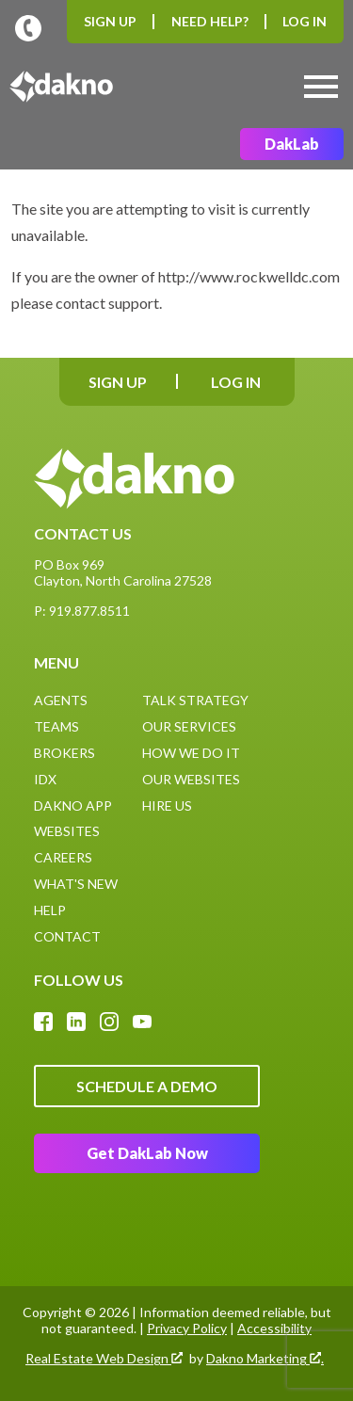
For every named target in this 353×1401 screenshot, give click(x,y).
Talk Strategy (195, 700)
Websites (67, 831)
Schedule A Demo (146, 1086)
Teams (56, 726)
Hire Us (167, 805)
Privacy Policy (187, 1328)
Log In (304, 21)
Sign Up (110, 21)
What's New (76, 884)
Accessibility (274, 1328)
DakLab (292, 144)
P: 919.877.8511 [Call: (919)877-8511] (82, 611)
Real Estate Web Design (104, 1358)
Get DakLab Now (147, 1153)
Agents (61, 700)
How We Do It (191, 753)
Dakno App (73, 805)
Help (50, 910)
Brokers (64, 753)
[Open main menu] (321, 86)
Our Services (189, 726)
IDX (45, 779)
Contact (67, 936)
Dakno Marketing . (265, 1358)
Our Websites (191, 779)
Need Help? (210, 21)
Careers (63, 857)
